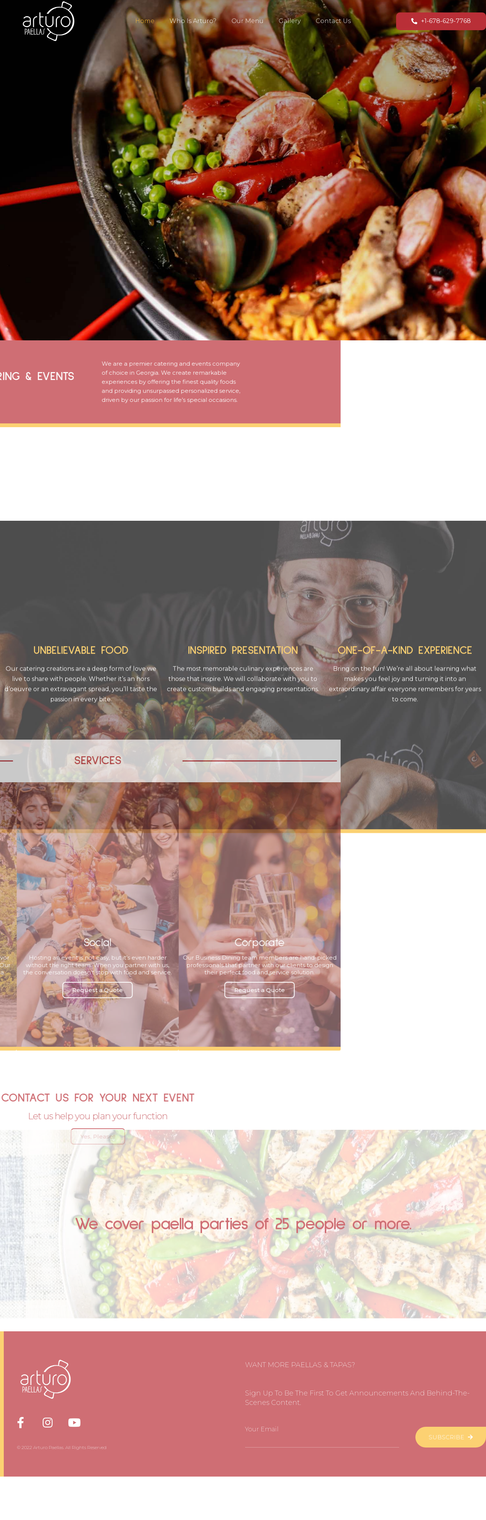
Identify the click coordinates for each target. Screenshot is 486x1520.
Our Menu (247, 19)
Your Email (262, 1366)
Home (144, 19)
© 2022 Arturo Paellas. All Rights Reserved (61, 1383)
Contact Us (333, 19)
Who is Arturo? (193, 19)
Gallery (290, 19)
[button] (441, 20)
